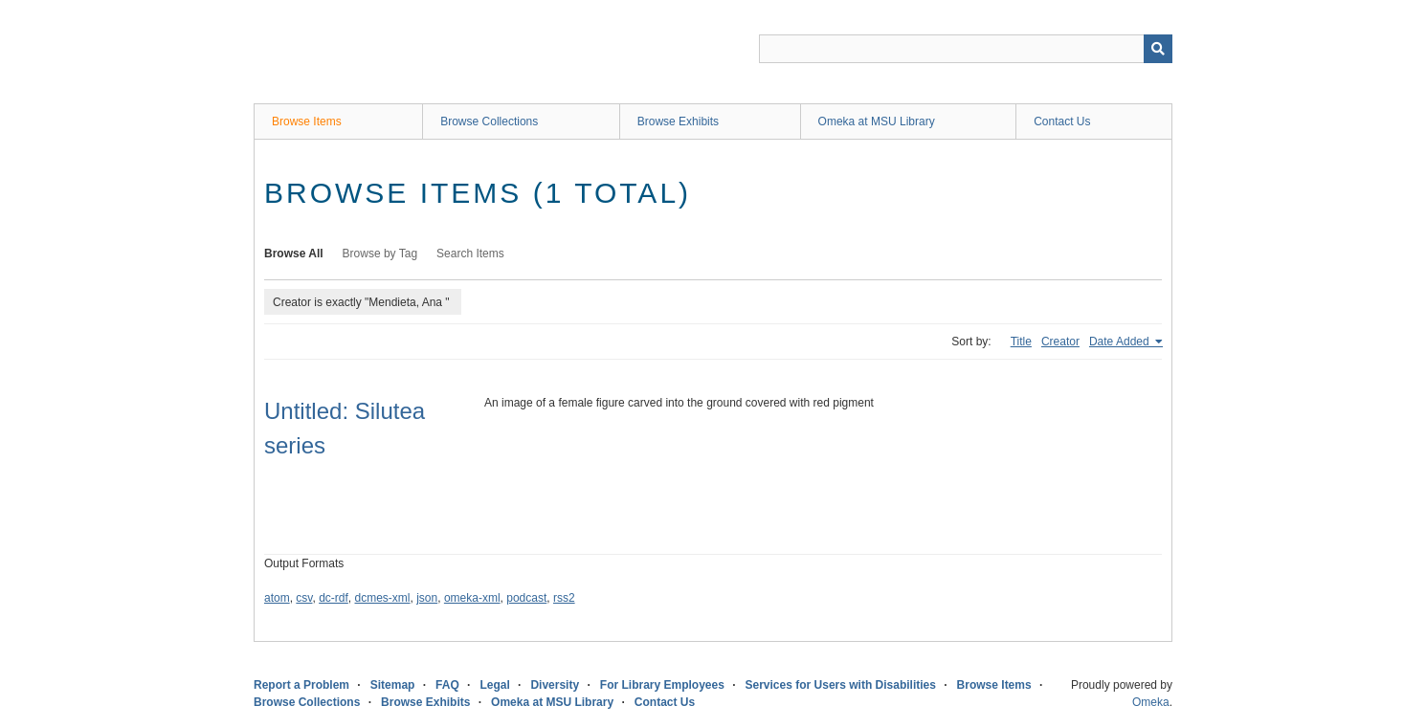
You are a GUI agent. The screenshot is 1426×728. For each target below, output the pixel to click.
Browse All (293, 253)
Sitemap (392, 685)
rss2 (564, 598)
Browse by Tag (380, 253)
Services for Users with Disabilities (841, 685)
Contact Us (1062, 121)
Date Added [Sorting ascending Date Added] (1120, 341)
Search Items (470, 253)
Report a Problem (301, 685)
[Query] (965, 48)
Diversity (554, 685)
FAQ (447, 685)
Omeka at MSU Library (876, 121)
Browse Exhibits (678, 121)
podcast (526, 598)
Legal (494, 685)
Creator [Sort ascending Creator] (1060, 341)
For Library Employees (662, 685)
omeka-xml (472, 598)
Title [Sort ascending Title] (1021, 341)
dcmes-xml (383, 598)
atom (277, 598)
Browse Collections (489, 121)
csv (304, 598)
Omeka (1151, 702)
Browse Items (307, 121)
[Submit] (1158, 48)
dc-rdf (333, 598)
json (426, 598)
